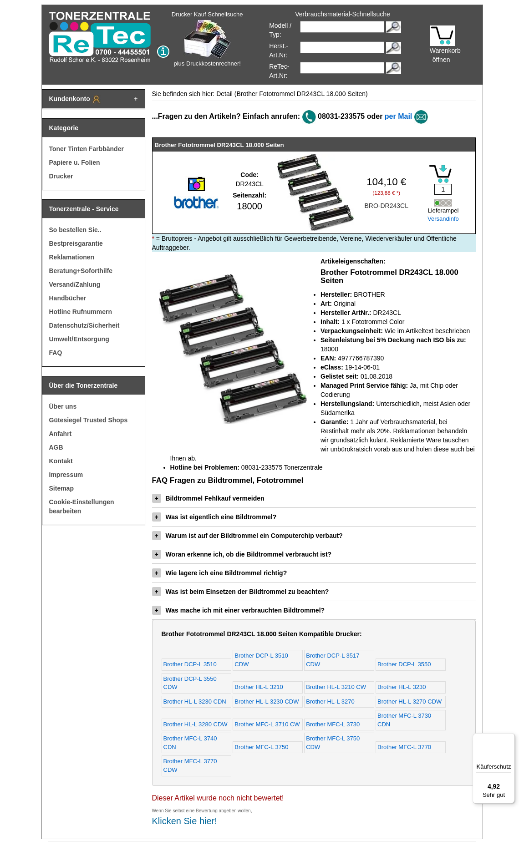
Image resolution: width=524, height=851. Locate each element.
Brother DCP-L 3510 (190, 664)
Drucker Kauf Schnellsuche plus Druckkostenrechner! (207, 39)
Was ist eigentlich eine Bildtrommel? (214, 517)
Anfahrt (60, 433)
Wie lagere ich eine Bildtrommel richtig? (219, 572)
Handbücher (67, 298)
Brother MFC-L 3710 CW (267, 724)
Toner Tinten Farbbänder (86, 148)
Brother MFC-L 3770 (404, 747)
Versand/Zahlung (75, 284)
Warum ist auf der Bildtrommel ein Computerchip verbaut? (247, 535)
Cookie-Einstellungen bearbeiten (81, 506)
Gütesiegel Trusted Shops (88, 420)
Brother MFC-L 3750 (261, 747)
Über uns (63, 406)
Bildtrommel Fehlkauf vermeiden (208, 498)
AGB (56, 447)
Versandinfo (443, 218)
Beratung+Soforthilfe (81, 270)
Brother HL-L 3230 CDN (194, 701)
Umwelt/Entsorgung (79, 339)
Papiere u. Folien (74, 162)
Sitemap (61, 488)
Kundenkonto (75, 99)
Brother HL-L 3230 (401, 687)
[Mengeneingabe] (443, 189)
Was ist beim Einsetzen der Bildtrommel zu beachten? (240, 591)
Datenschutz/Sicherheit (84, 325)
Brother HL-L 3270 (330, 701)
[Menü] (509, 738)
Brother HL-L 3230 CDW (266, 701)
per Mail (398, 116)
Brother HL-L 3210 (258, 687)
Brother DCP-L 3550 (404, 664)
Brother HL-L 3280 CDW (195, 724)
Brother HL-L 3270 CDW (409, 701)
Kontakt (61, 461)
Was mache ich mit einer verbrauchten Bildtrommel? (238, 610)
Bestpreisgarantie (76, 243)
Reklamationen (72, 257)
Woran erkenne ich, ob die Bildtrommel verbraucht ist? (242, 554)
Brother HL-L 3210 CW (336, 687)
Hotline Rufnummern (80, 311)
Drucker (61, 176)
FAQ (55, 352)
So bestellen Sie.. (75, 229)
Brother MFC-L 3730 (333, 724)
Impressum (66, 474)
